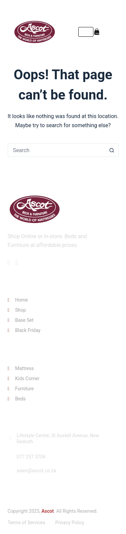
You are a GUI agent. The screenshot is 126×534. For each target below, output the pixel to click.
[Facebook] (103, 8)
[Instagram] (115, 8)
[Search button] (112, 150)
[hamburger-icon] (85, 32)
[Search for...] (56, 150)
